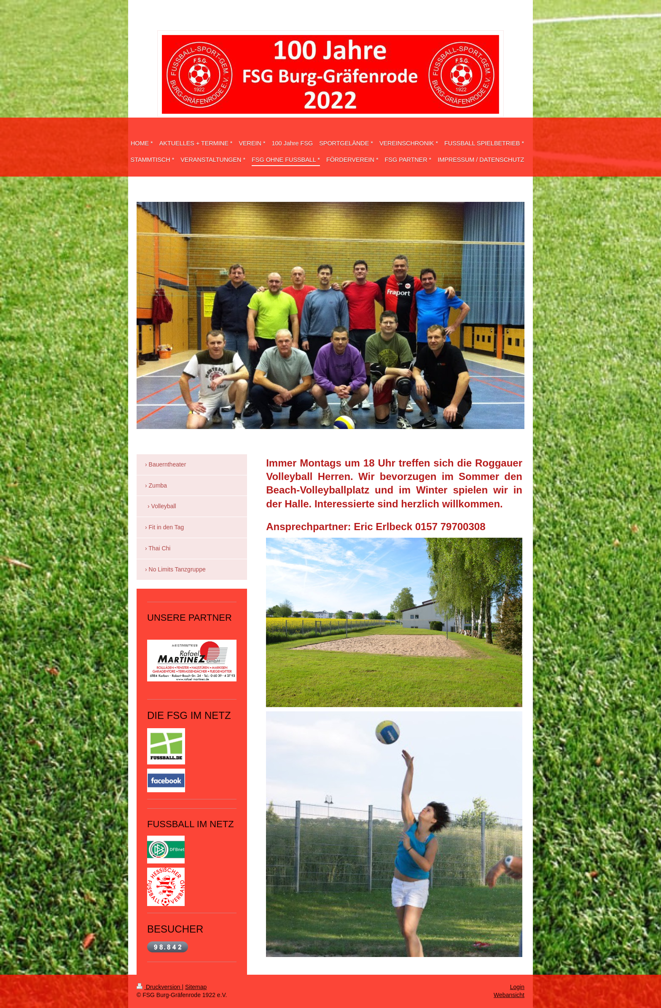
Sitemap (196, 987)
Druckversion (159, 987)
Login (517, 987)
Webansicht (509, 995)
